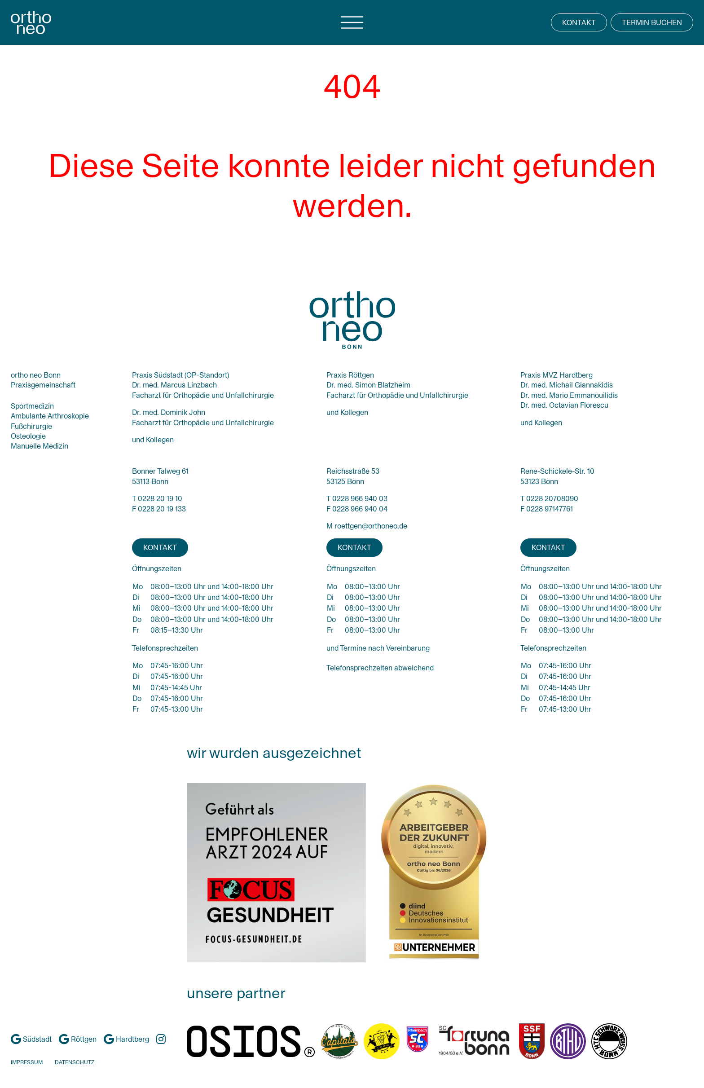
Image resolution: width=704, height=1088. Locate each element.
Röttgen (78, 1039)
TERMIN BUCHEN (652, 22)
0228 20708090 (552, 498)
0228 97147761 (549, 509)
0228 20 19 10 (160, 498)
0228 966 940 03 (359, 498)
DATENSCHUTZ (74, 1062)
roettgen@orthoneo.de (370, 526)
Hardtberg (126, 1039)
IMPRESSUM (27, 1062)
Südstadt (31, 1039)
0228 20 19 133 (162, 509)
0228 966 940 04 (359, 509)
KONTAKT (579, 22)
